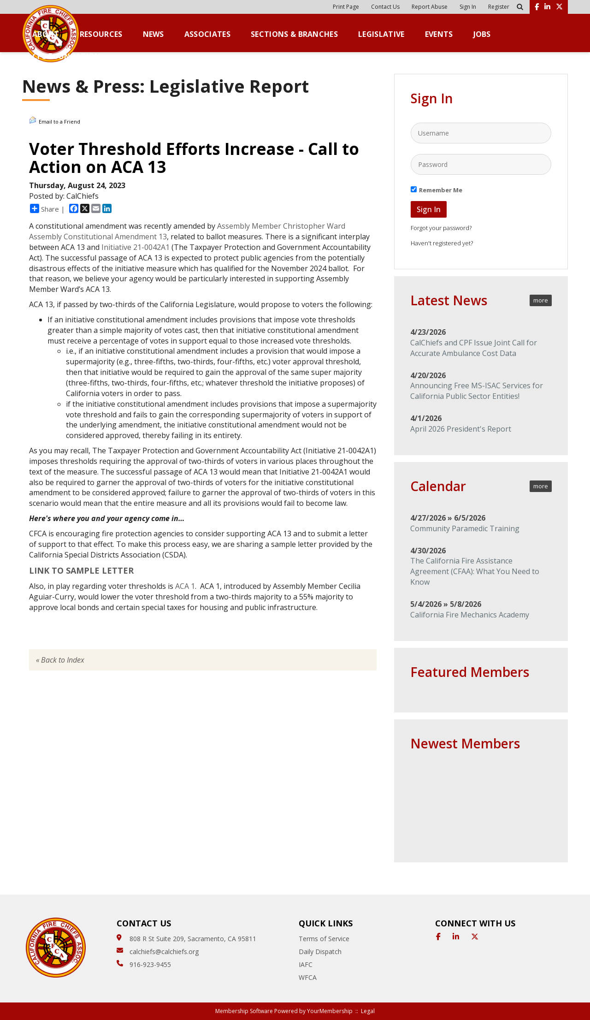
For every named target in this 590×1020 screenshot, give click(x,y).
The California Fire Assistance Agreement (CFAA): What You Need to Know (474, 571)
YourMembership (330, 1011)
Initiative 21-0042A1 (135, 247)
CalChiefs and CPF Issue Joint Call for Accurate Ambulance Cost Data (473, 348)
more (540, 300)
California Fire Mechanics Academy (469, 615)
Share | (47, 208)
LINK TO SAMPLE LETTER (81, 570)
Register (498, 7)
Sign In (468, 7)
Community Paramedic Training (464, 528)
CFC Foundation (66, 56)
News (153, 34)
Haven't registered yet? (442, 243)
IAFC (306, 964)
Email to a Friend (54, 120)
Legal (368, 1011)
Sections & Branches (294, 34)
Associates (207, 34)
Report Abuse (430, 7)
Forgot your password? (441, 228)
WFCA (308, 977)
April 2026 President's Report (460, 429)
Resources (101, 34)
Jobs (482, 34)
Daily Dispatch (320, 951)
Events (439, 34)
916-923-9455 (150, 964)
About (45, 34)
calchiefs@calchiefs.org (164, 951)
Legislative (381, 34)
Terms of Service (324, 938)
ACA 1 (185, 586)
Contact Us (385, 7)
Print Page (346, 7)
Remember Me (440, 190)
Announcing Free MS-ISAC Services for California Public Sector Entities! (476, 390)
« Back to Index (60, 660)
